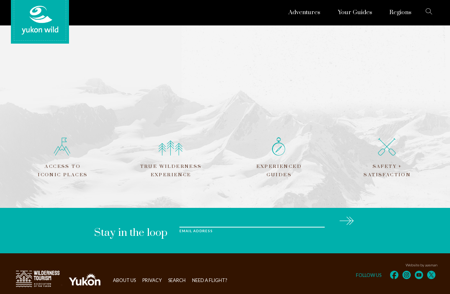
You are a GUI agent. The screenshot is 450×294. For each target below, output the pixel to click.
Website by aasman (421, 265)
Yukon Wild (40, 20)
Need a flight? (209, 280)
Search (177, 280)
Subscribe (346, 219)
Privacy (152, 280)
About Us (124, 280)
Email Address (196, 231)
